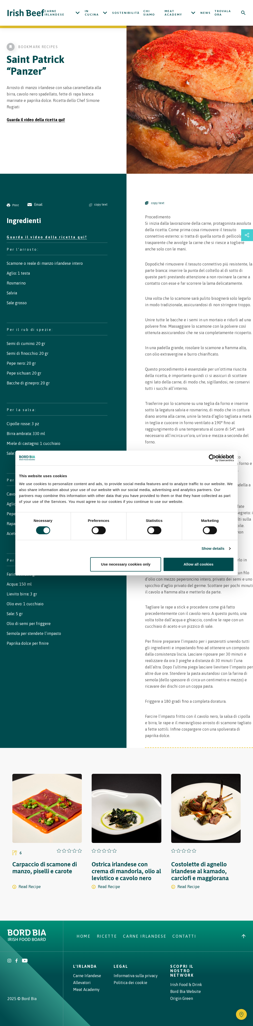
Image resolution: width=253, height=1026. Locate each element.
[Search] (243, 13)
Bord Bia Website (185, 991)
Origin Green (181, 998)
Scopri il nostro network (182, 970)
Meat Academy (173, 12)
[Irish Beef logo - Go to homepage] (25, 13)
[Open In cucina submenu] (105, 13)
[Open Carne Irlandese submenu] (77, 13)
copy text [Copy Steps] (154, 203)
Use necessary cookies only (125, 564)
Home (84, 936)
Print (13, 205)
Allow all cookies (198, 564)
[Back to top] (244, 936)
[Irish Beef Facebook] (16, 961)
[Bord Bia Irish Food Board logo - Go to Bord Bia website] (26, 939)
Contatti (184, 936)
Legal (121, 966)
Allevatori (82, 982)
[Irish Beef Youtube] (24, 961)
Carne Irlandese (54, 12)
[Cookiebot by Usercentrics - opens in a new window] (212, 458)
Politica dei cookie (130, 982)
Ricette (107, 936)
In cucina (92, 12)
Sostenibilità (126, 13)
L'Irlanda (85, 966)
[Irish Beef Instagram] (9, 961)
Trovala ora (222, 12)
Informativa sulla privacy (136, 975)
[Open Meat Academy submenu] (193, 13)
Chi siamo (149, 12)
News (205, 13)
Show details (213, 548)
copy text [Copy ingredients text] (98, 205)
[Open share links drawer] (247, 235)
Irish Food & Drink (186, 984)
